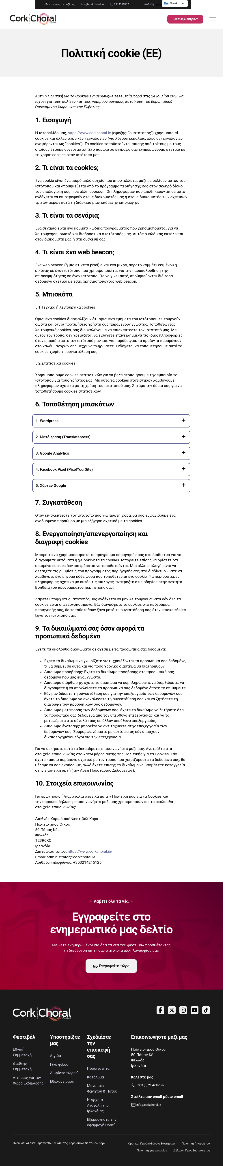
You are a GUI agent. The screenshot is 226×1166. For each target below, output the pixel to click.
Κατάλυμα (95, 1077)
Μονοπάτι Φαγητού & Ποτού (96, 1091)
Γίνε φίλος (59, 1064)
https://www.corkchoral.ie (90, 133)
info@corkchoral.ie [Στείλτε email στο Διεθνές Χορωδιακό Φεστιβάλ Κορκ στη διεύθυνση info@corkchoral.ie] (60, 4)
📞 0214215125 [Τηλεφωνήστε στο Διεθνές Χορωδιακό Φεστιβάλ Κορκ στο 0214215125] (87, 4)
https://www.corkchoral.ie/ (90, 851)
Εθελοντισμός (62, 1081)
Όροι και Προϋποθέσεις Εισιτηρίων (151, 1148)
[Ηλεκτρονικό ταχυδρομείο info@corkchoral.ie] (157, 1105)
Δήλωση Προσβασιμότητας (191, 1155)
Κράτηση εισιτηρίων (182, 19)
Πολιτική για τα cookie (151, 1155)
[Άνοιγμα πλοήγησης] (210, 19)
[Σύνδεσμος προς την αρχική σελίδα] (37, 19)
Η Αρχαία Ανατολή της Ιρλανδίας (98, 1110)
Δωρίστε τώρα (63, 1072)
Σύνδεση (181, 4)
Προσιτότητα (98, 1068)
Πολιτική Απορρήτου (195, 1148)
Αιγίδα (55, 1055)
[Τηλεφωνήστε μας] (147, 1085)
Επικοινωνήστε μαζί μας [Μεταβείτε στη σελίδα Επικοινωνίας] (28, 4)
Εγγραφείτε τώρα (111, 966)
